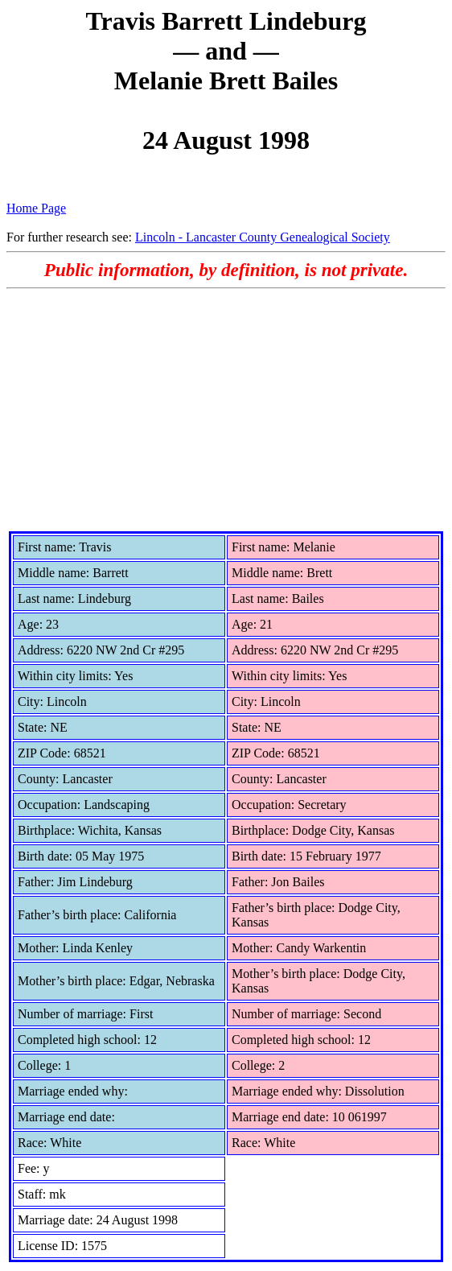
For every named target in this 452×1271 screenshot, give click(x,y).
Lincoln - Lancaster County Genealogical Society (262, 237)
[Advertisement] (226, 409)
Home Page (36, 208)
